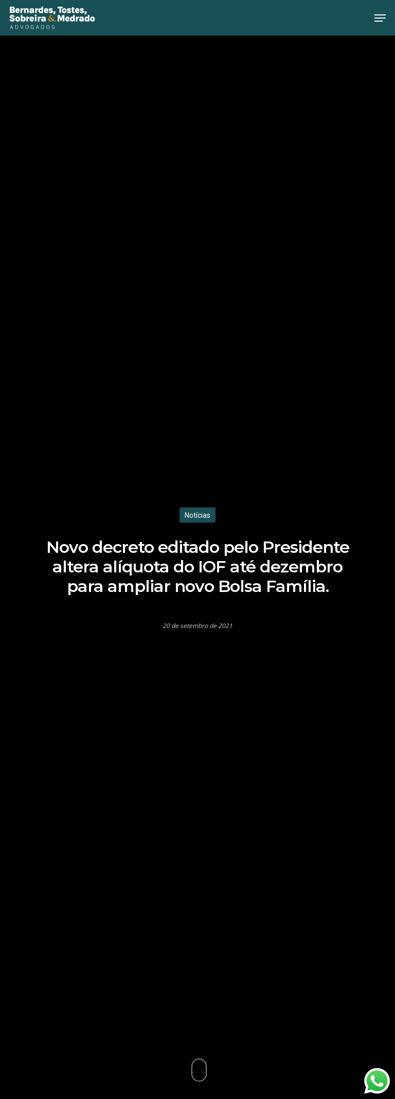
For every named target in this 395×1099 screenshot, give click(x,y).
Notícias (197, 515)
